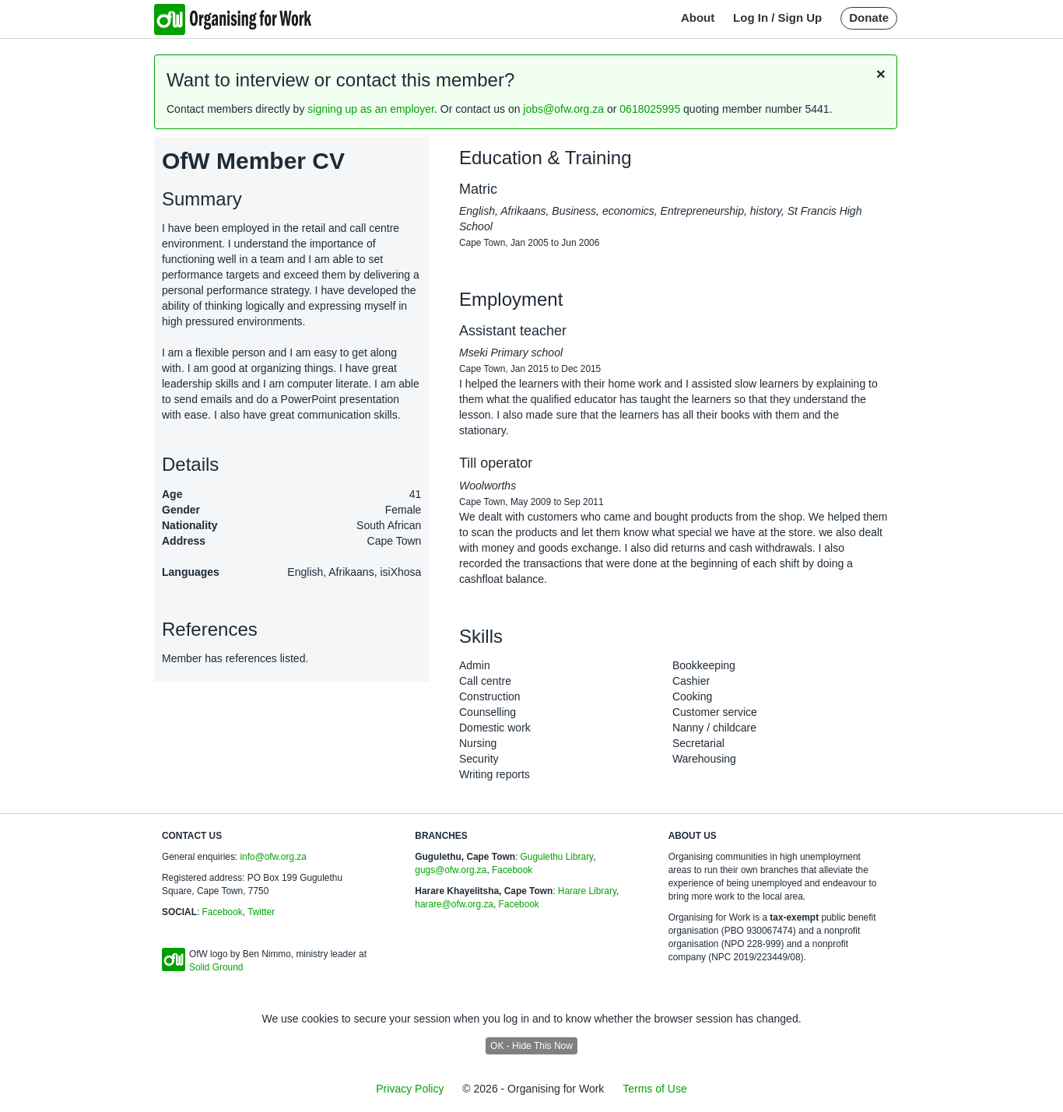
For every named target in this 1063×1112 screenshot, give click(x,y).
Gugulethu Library (557, 856)
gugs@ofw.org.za (450, 870)
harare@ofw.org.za (454, 904)
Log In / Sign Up (777, 17)
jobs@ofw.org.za (563, 109)
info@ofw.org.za (273, 856)
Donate (869, 17)
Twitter (261, 912)
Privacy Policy (410, 1088)
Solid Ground (216, 967)
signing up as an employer (370, 109)
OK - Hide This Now (531, 1045)
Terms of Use (654, 1088)
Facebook (222, 912)
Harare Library (587, 891)
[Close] (881, 73)
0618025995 (649, 109)
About (697, 17)
